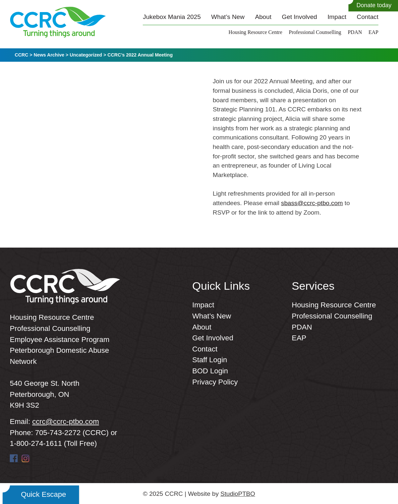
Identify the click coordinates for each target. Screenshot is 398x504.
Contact (367, 16)
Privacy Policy (215, 382)
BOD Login (210, 371)
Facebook (14, 458)
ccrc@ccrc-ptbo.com (65, 421)
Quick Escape (43, 494)
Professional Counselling (315, 32)
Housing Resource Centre (255, 32)
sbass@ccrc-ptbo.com (312, 203)
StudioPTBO (238, 493)
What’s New (227, 16)
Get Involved (299, 16)
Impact (336, 16)
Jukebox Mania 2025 (172, 16)
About (263, 16)
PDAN (355, 32)
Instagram (25, 458)
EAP (373, 32)
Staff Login (209, 360)
